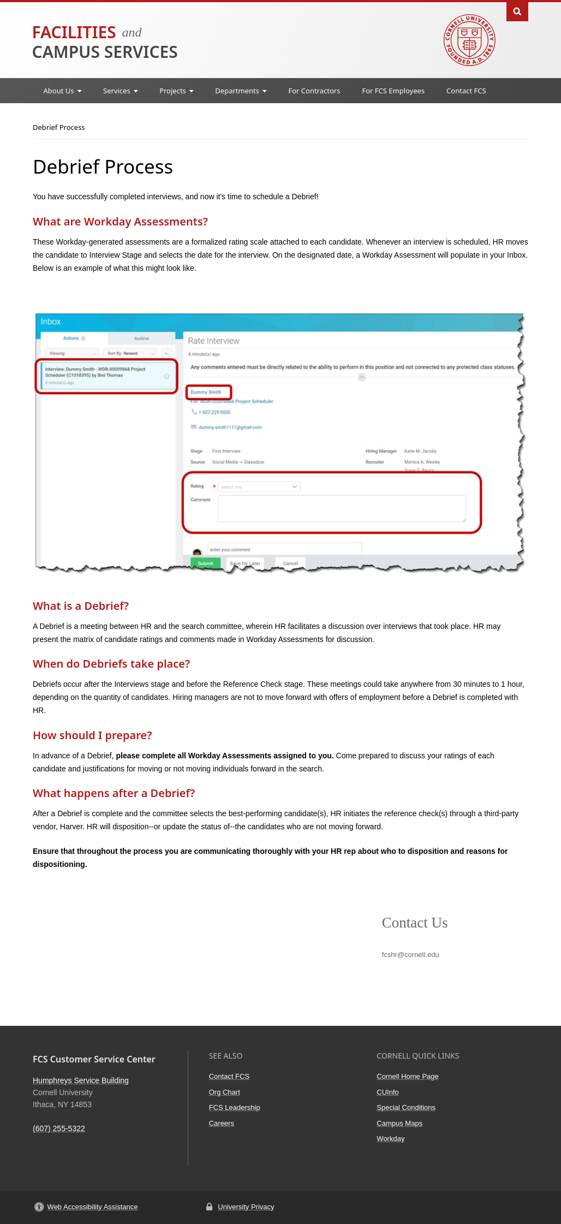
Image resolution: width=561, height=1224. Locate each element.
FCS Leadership (234, 1107)
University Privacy (246, 1207)
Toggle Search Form (517, 10)
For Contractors (314, 91)
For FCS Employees (393, 91)
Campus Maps (399, 1123)
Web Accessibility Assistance (92, 1207)
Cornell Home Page (407, 1076)
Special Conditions (406, 1107)
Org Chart (224, 1092)
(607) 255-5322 (59, 1128)
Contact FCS (466, 91)
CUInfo (387, 1092)
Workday (390, 1138)
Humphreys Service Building (81, 1080)
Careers (221, 1123)
